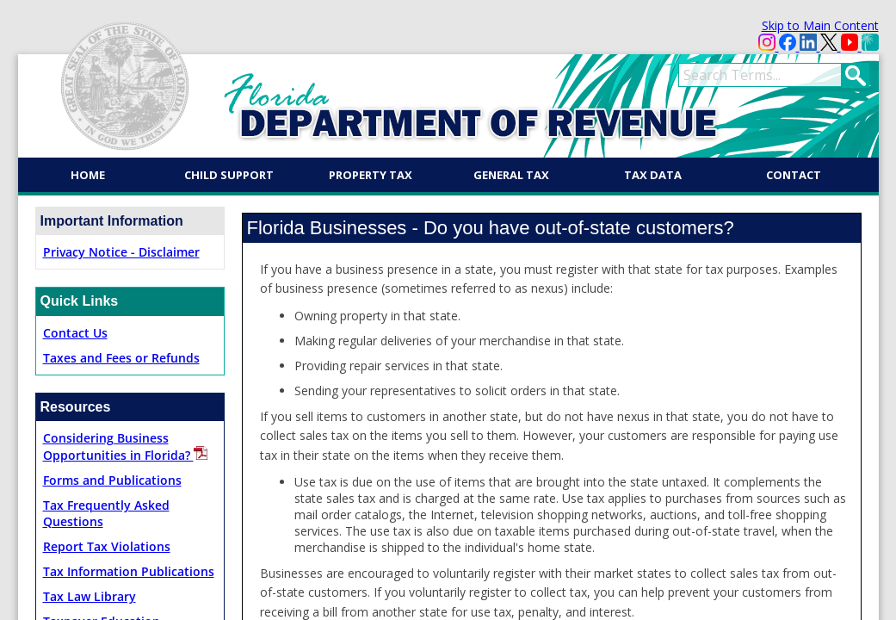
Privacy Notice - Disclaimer (121, 252)
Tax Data (653, 175)
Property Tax (370, 175)
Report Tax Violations (106, 546)
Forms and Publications (112, 480)
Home (88, 175)
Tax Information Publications (128, 571)
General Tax (511, 175)
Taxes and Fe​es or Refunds (121, 358)
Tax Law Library (89, 596)
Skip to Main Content (820, 25)
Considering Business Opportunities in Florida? (125, 446)
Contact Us (75, 333)
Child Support (229, 175)
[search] (760, 75)
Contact (793, 175)
